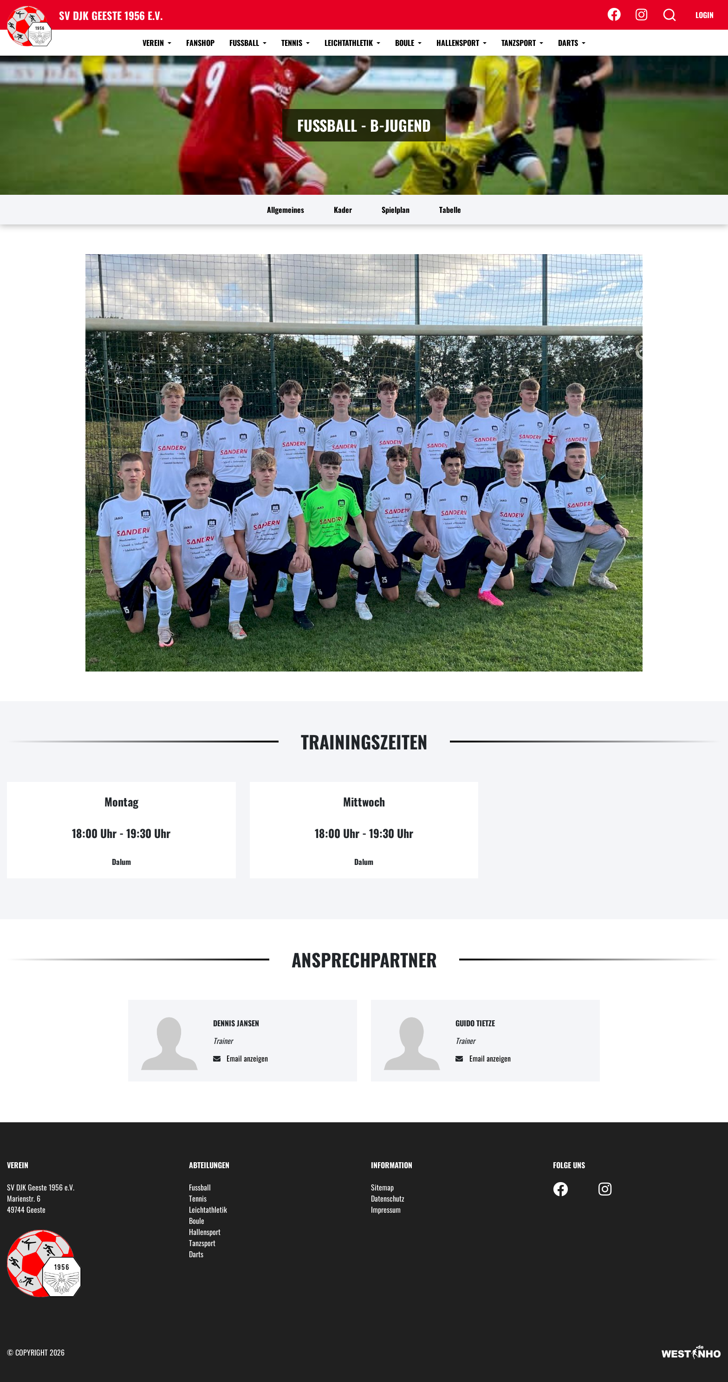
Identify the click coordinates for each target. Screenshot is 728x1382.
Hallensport (458, 42)
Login (705, 14)
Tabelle (450, 209)
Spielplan (396, 209)
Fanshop (200, 42)
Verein (154, 42)
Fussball (245, 42)
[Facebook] (614, 15)
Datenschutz (387, 1198)
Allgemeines (285, 209)
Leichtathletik (350, 42)
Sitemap (382, 1187)
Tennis (292, 42)
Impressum (386, 1209)
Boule (405, 42)
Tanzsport (519, 42)
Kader (343, 209)
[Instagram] (641, 15)
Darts (569, 42)
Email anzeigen (247, 1058)
